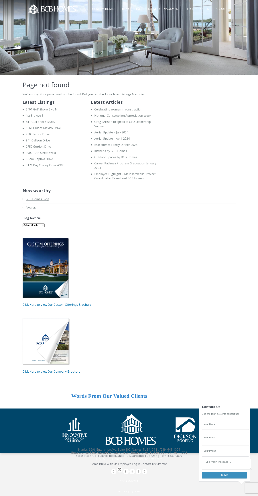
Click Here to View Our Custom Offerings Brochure (57, 305)
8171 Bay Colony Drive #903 (45, 165)
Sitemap (162, 464)
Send (224, 475)
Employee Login (129, 464)
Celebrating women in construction (118, 109)
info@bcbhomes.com (146, 459)
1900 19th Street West (41, 153)
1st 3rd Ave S (34, 116)
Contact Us (148, 464)
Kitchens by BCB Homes (110, 151)
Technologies (198, 8)
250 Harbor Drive (38, 134)
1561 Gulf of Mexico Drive (43, 128)
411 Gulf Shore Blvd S (40, 122)
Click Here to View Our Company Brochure (51, 371)
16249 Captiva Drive (39, 159)
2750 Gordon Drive (39, 147)
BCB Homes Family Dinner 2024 (115, 145)
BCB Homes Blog (37, 199)
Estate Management (164, 8)
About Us (223, 8)
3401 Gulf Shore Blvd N (41, 109)
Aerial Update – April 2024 (112, 139)
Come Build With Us (103, 464)
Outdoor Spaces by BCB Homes (115, 157)
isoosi (137, 491)
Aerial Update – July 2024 (111, 132)
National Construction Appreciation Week (122, 116)
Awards (31, 208)
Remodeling (131, 8)
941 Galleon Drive (38, 140)
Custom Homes (103, 8)
